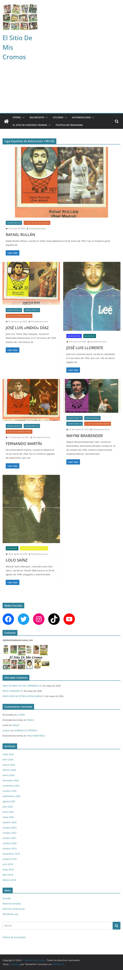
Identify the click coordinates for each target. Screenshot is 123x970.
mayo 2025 (8, 817)
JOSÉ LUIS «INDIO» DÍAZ (27, 327)
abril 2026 (8, 759)
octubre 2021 (10, 838)
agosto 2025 (9, 801)
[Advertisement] (61, 89)
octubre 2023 (10, 827)
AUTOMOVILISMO (81, 117)
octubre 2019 (10, 848)
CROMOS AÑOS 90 (32, 310)
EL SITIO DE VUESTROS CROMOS (30, 124)
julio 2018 (8, 864)
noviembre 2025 (11, 785)
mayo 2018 (8, 869)
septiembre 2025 (11, 796)
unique (6, 730)
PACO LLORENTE (11, 690)
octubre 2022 (10, 832)
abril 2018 (8, 874)
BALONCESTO (37, 117)
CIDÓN (21, 714)
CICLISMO (58, 117)
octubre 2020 (10, 843)
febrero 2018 (9, 879)
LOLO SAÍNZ (17, 560)
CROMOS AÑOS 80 (14, 223)
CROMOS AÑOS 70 (74, 418)
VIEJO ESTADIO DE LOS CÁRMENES (21, 685)
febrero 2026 (9, 769)
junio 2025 (8, 811)
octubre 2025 (10, 790)
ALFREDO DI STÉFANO (25, 730)
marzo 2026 (9, 764)
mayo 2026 (8, 754)
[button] (23, 117)
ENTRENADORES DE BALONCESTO (34, 548)
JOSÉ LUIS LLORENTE (84, 347)
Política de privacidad (69, 124)
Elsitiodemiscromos (37, 228)
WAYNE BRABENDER (84, 435)
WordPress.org (10, 914)
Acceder (7, 898)
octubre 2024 (10, 822)
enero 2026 (8, 775)
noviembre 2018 (11, 853)
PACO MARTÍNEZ (36, 735)
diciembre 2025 (11, 780)
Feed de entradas (12, 903)
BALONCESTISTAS (74, 336)
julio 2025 (8, 806)
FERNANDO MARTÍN (24, 443)
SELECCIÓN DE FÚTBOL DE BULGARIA (22, 696)
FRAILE (30, 719)
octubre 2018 (10, 858)
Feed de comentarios (14, 908)
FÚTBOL (17, 117)
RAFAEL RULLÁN (20, 234)
